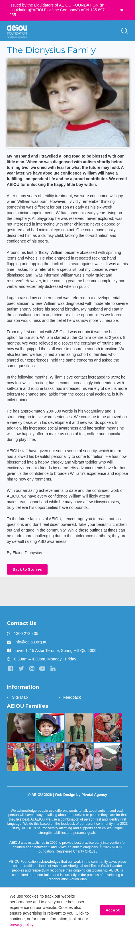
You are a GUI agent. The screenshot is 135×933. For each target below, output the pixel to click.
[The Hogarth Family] (108, 757)
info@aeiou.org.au (31, 642)
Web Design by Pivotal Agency (81, 795)
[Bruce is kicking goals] (21, 757)
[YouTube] (42, 669)
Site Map (20, 697)
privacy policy (21, 924)
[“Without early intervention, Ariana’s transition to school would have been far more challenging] (79, 727)
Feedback (72, 697)
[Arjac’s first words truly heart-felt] (108, 727)
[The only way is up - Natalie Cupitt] (21, 727)
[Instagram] (32, 669)
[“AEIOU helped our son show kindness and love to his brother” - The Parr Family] (50, 757)
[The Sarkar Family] (50, 727)
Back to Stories (27, 569)
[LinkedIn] (53, 669)
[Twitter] (21, 669)
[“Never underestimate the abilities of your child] (79, 757)
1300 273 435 (26, 633)
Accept (113, 910)
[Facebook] (11, 669)
